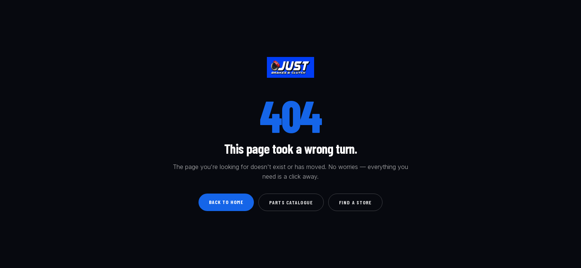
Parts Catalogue (291, 202)
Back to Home (226, 202)
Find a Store (355, 202)
